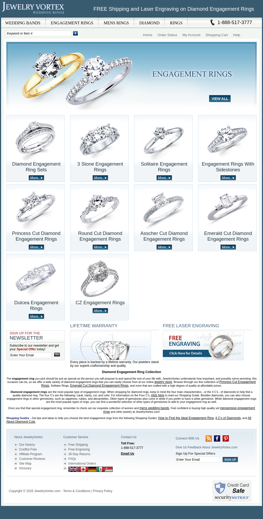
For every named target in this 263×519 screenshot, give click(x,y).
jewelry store (163, 382)
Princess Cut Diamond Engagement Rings (36, 236)
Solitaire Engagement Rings (164, 166)
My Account (191, 35)
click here (157, 395)
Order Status (167, 35)
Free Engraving (79, 449)
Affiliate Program (30, 454)
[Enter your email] (30, 355)
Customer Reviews (32, 458)
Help (236, 35)
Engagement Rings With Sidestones (228, 166)
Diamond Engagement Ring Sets (36, 166)
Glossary (25, 468)
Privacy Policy (102, 491)
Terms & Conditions (76, 491)
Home (147, 35)
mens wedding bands (154, 408)
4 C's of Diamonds (228, 418)
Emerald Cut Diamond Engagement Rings (228, 236)
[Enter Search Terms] (38, 33)
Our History (27, 444)
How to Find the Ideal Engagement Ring (186, 418)
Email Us (127, 453)
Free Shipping (78, 444)
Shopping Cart (217, 35)
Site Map (25, 463)
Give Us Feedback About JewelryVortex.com (206, 447)
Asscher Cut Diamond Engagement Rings (164, 236)
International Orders (82, 463)
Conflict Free (28, 449)
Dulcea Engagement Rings (36, 305)
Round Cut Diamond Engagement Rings (100, 236)
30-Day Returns (79, 454)
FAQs (72, 458)
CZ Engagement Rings (100, 302)
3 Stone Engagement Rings (100, 166)
